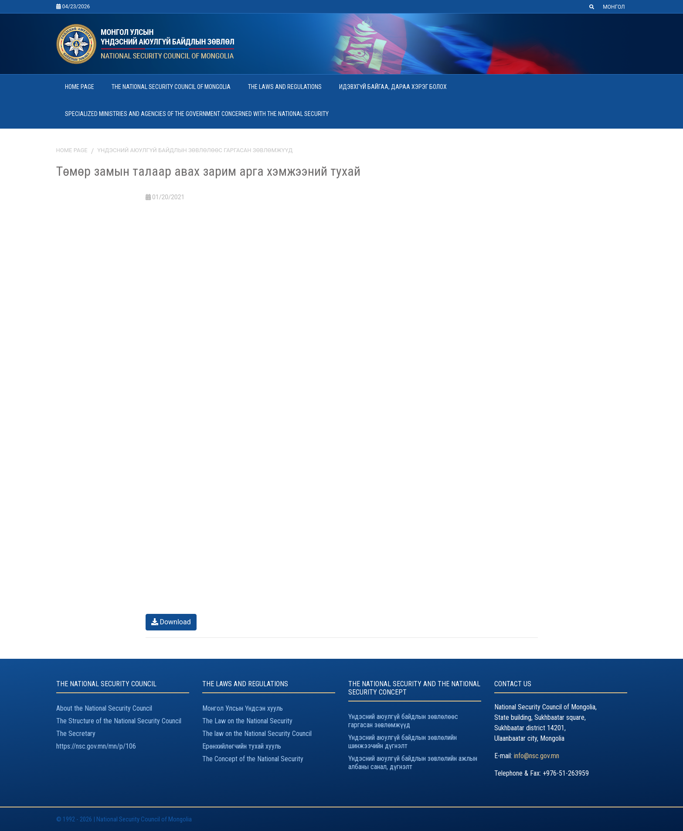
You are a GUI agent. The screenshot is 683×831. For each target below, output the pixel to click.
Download (171, 622)
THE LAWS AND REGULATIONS (285, 86)
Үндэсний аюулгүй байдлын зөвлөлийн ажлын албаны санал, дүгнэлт (412, 762)
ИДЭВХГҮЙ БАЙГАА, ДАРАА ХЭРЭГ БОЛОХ (393, 86)
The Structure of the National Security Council (118, 721)
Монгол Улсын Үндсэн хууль (242, 708)
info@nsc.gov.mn (536, 756)
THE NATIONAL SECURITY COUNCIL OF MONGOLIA (171, 86)
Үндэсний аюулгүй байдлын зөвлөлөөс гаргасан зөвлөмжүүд (194, 150)
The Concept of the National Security (252, 759)
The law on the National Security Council (257, 733)
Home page (72, 150)
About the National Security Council (104, 708)
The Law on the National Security (247, 721)
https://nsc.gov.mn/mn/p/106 (96, 746)
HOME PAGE (79, 86)
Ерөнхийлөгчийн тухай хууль (241, 746)
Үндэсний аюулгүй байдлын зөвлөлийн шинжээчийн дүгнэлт (402, 741)
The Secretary (75, 733)
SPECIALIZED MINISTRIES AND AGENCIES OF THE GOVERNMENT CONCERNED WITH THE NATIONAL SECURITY (197, 113)
